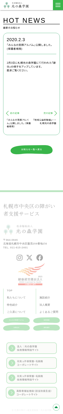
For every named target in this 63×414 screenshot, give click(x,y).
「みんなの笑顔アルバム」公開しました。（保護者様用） (19, 123)
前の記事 (14, 113)
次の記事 (48, 113)
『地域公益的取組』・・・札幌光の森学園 (44, 121)
